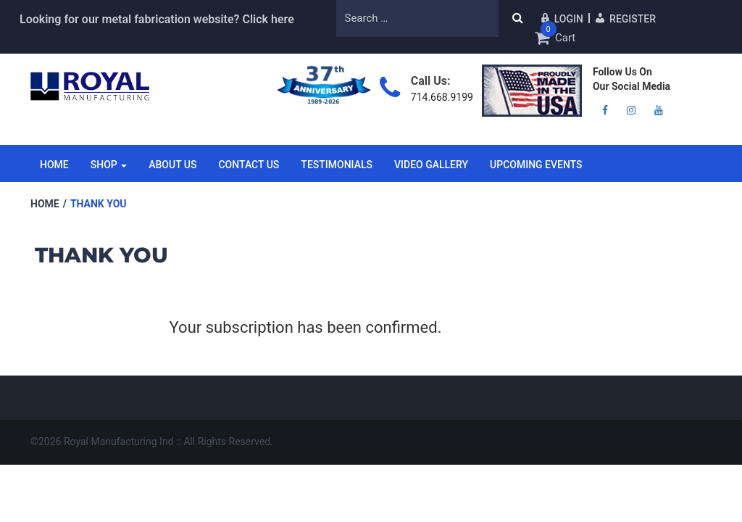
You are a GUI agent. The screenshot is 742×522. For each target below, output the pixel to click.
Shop (109, 164)
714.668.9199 (442, 97)
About (172, 164)
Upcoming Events (536, 164)
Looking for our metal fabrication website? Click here (157, 19)
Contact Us (248, 164)
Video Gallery (431, 164)
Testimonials (336, 164)
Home (54, 164)
